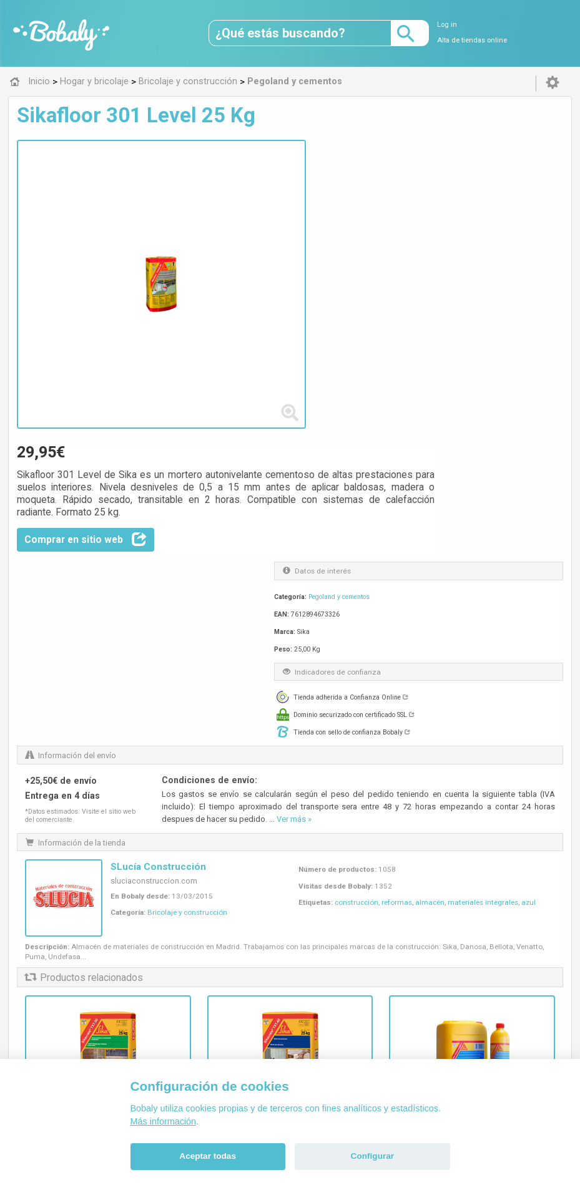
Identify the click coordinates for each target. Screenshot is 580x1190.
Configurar (372, 1156)
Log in (447, 25)
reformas (396, 518)
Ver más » (294, 432)
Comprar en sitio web (273, 231)
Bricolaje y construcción (187, 528)
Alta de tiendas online (472, 40)
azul (528, 518)
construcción (356, 518)
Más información (163, 1121)
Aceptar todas (207, 1156)
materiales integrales (483, 518)
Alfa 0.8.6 (230, 999)
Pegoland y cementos (457, 291)
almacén (430, 518)
